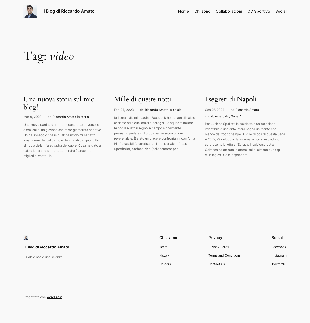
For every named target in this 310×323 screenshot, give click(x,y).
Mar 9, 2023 (32, 117)
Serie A (236, 116)
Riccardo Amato (64, 117)
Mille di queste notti (142, 100)
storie (85, 117)
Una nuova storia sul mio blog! (58, 104)
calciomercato (218, 116)
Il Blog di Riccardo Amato (68, 11)
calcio (177, 110)
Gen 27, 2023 (214, 110)
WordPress (54, 297)
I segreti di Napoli (230, 100)
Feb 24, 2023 (124, 110)
